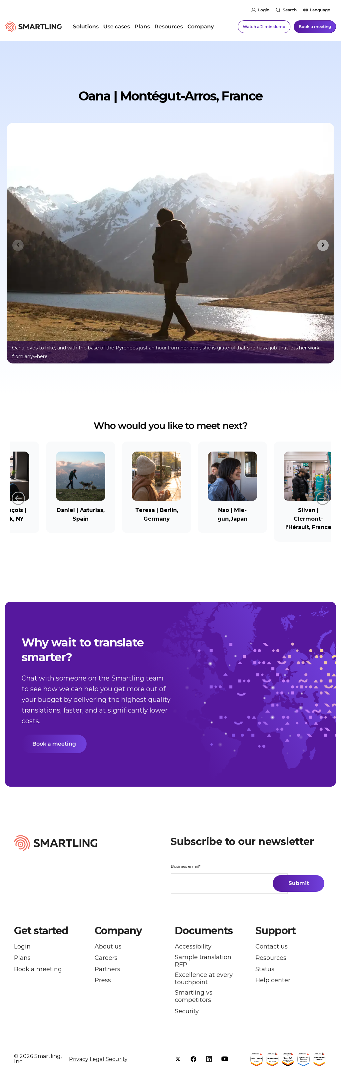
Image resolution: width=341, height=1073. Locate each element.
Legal (97, 1059)
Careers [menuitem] (106, 958)
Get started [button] (41, 931)
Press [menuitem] (103, 980)
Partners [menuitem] (107, 969)
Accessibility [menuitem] (193, 946)
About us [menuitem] (108, 946)
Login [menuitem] (22, 946)
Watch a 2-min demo (264, 26)
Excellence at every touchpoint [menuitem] (204, 979)
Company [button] (118, 931)
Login (263, 9)
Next (322, 497)
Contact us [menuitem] (271, 946)
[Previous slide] (18, 245)
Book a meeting (315, 26)
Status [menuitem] (264, 969)
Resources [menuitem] (169, 26)
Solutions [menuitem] (86, 26)
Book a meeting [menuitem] (38, 969)
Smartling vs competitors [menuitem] (193, 996)
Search (290, 9)
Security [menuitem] (187, 1011)
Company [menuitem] (200, 26)
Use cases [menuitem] (116, 26)
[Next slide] (323, 245)
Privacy (78, 1059)
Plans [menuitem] (142, 26)
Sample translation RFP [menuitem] (203, 961)
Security (117, 1059)
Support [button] (275, 931)
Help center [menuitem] (272, 980)
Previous (18, 497)
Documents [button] (204, 931)
